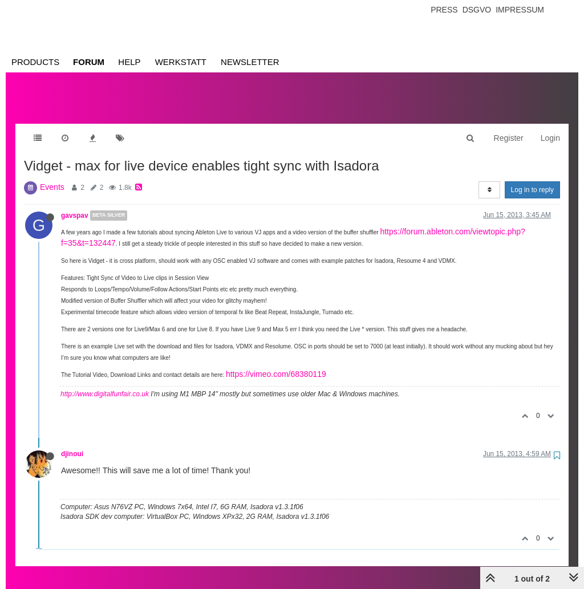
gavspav (74, 204)
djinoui (72, 442)
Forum (88, 62)
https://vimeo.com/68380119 (276, 362)
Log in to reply (532, 178)
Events (52, 175)
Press (444, 9)
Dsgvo (477, 9)
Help (129, 62)
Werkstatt (180, 62)
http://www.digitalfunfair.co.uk (104, 383)
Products (35, 62)
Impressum (520, 9)
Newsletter (250, 62)
